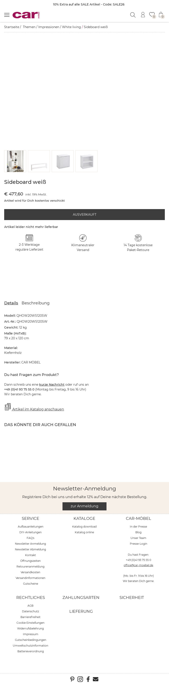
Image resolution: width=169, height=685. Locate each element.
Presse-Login (138, 543)
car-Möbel (138, 518)
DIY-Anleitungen (30, 532)
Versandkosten (30, 572)
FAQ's (30, 538)
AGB (30, 605)
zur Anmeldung (84, 506)
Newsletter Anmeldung (30, 543)
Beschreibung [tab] (36, 303)
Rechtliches (30, 597)
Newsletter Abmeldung (30, 549)
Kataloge (84, 518)
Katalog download (84, 526)
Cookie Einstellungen (30, 622)
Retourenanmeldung (30, 566)
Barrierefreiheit (30, 617)
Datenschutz (30, 611)
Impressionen (48, 27)
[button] (15, 161)
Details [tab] (11, 303)
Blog (138, 532)
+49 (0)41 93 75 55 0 (138, 560)
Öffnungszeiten (30, 560)
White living (71, 27)
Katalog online (84, 532)
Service (30, 518)
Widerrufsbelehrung (30, 628)
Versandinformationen (30, 578)
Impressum (30, 634)
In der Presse (138, 526)
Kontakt (30, 555)
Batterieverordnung (30, 651)
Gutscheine (30, 583)
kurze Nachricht (51, 385)
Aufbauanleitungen (30, 526)
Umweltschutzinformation (30, 645)
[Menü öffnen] (6, 14)
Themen (29, 27)
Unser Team (138, 538)
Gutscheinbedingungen (30, 640)
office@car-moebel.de (138, 565)
